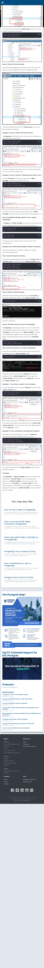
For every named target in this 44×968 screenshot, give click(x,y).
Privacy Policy (25, 800)
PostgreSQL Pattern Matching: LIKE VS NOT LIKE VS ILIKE (18, 723)
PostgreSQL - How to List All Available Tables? (15, 694)
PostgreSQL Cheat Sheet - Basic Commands (14, 719)
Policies (6, 784)
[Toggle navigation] (2, 2)
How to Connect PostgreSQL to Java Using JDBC (16, 728)
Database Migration (9, 761)
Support (6, 769)
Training (6, 758)
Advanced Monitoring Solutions (10, 764)
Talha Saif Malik (5, 696)
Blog (24, 742)
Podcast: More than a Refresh (9, 687)
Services (6, 756)
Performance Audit (9, 750)
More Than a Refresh (29, 746)
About (5, 779)
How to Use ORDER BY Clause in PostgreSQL (14, 703)
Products (6, 742)
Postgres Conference (29, 779)
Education (26, 744)
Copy (39, 34)
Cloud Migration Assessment (12, 752)
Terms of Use (18, 800)
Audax (5, 748)
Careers (6, 781)
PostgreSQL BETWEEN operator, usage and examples (17, 699)
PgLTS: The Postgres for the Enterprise (12, 745)
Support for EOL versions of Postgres (12, 772)
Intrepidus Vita (27, 781)
